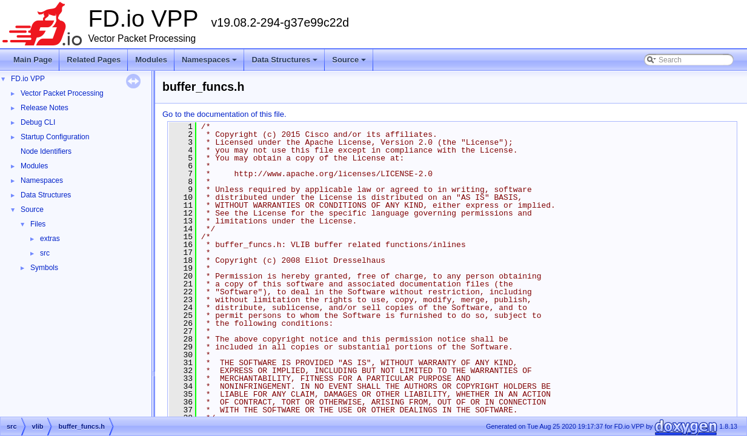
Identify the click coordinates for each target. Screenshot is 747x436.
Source (350, 63)
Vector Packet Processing (62, 93)
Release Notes (44, 108)
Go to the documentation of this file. (224, 114)
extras (50, 238)
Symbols (44, 267)
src (45, 253)
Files (37, 224)
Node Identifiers (46, 151)
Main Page (32, 59)
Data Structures (285, 63)
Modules (151, 59)
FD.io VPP (28, 78)
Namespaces (210, 63)
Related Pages (94, 59)
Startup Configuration (55, 137)
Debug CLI (38, 122)
